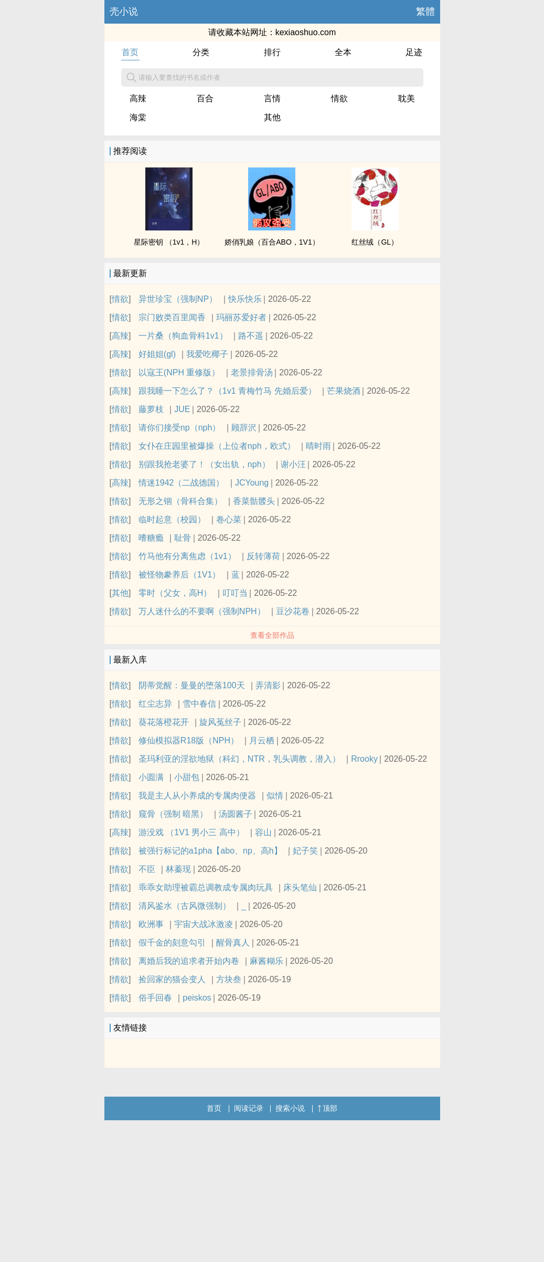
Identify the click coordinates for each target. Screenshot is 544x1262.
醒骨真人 (233, 942)
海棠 (138, 117)
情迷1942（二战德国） (181, 482)
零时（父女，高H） (175, 592)
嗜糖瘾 (151, 537)
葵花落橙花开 (163, 722)
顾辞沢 (244, 427)
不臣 (146, 869)
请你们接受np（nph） (179, 427)
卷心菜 (228, 519)
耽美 (406, 98)
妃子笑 (305, 850)
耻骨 (182, 537)
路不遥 (250, 335)
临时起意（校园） (172, 519)
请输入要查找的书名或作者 (173, 77)
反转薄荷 (263, 556)
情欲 (339, 98)
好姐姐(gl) (157, 354)
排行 (272, 52)
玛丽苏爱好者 (241, 317)
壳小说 (124, 11)
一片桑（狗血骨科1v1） (183, 335)
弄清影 (268, 685)
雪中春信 (199, 703)
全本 (343, 52)
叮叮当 (235, 592)
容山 (263, 832)
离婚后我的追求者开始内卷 (188, 960)
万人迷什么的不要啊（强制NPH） (201, 611)
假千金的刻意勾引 (172, 942)
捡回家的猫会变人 (172, 979)
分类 (201, 52)
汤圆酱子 (235, 813)
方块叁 (228, 979)
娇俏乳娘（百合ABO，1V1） (272, 242)
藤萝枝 (151, 409)
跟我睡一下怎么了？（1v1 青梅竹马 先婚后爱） (227, 390)
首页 (130, 52)
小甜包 (186, 777)
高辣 (138, 98)
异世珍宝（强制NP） (177, 299)
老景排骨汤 (252, 372)
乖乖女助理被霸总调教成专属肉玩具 (205, 887)
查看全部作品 (272, 635)
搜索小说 (290, 1108)
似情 (274, 795)
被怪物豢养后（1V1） (179, 574)
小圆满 (151, 777)
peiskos (197, 997)
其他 (272, 117)
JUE (182, 409)
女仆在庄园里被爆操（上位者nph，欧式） (216, 445)
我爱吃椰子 (207, 354)
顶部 (327, 1108)
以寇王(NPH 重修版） (179, 372)
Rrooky (364, 758)
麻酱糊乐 (266, 960)
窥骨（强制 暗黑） (173, 813)
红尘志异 (155, 703)
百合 (205, 98)
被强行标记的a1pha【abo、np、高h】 (210, 850)
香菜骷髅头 (254, 501)
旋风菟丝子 (220, 722)
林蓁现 (178, 869)
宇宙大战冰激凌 (203, 924)
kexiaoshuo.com (305, 32)
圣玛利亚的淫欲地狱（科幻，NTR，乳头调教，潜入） (239, 758)
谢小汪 (293, 464)
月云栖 (261, 740)
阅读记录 (248, 1108)
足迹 (414, 52)
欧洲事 (151, 924)
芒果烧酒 (343, 390)
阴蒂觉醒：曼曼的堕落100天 (191, 685)
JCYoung (252, 482)
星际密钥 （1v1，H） (169, 242)
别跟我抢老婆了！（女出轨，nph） (204, 464)
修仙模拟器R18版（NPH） (188, 740)
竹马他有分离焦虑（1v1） (187, 556)
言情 (272, 98)
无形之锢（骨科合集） (180, 501)
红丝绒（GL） (374, 242)
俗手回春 (155, 997)
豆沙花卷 (293, 611)
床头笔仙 (300, 887)
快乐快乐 (245, 299)
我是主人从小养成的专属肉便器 (197, 795)
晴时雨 (318, 445)
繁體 (425, 11)
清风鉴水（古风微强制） (184, 905)
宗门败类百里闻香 (172, 317)
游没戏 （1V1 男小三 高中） (191, 832)
